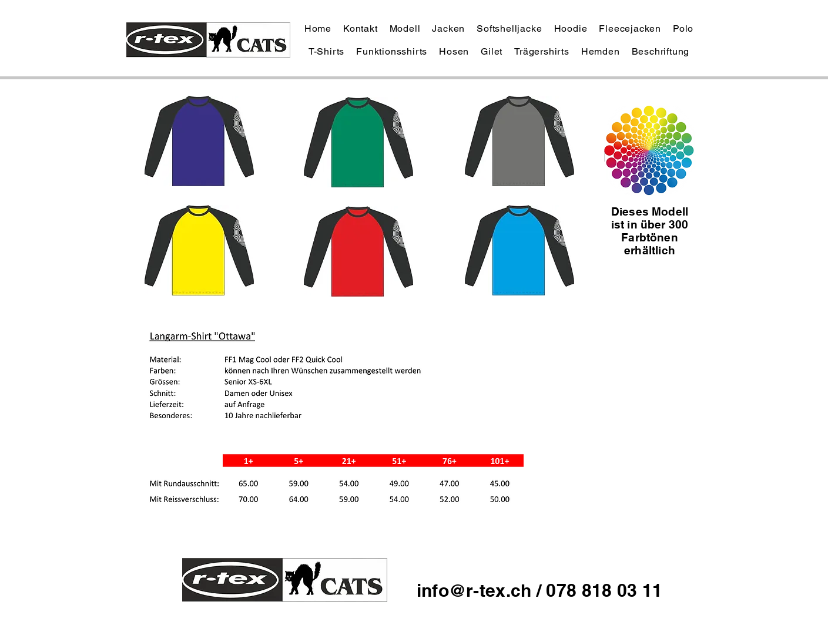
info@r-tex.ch (477, 590)
